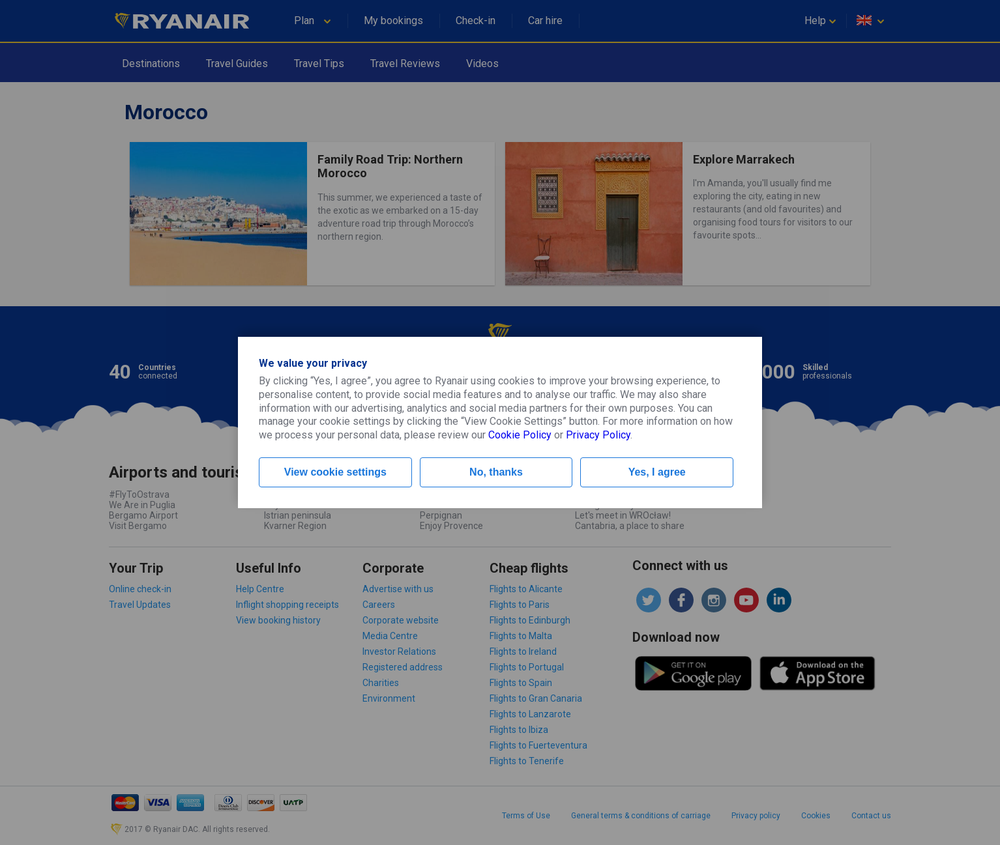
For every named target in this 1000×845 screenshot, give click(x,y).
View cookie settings (335, 472)
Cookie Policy (519, 435)
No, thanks (496, 472)
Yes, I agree (657, 472)
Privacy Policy (598, 435)
